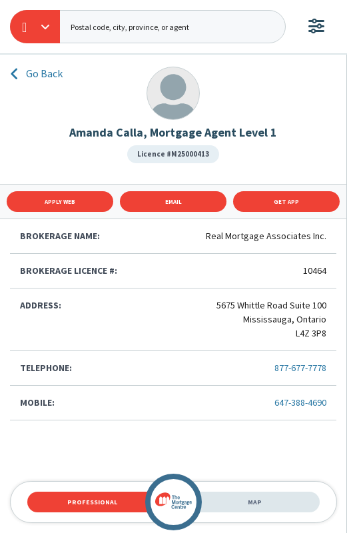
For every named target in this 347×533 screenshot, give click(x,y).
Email (173, 201)
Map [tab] (255, 502)
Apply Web (60, 201)
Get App (286, 201)
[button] (35, 26)
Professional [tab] (92, 502)
